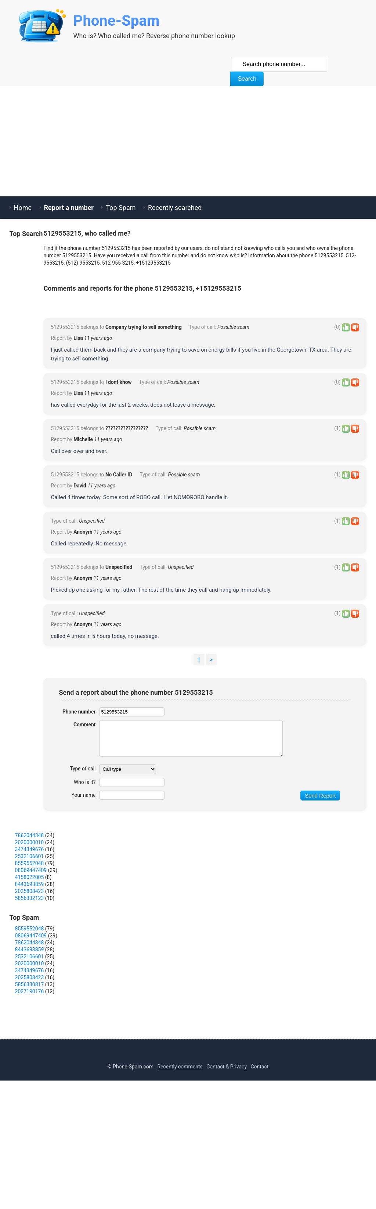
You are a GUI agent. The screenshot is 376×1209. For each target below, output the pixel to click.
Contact (259, 1174)
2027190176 (29, 1099)
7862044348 (29, 943)
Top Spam (120, 207)
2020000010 (29, 950)
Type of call (82, 876)
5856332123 (29, 1006)
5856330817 (29, 1092)
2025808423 (29, 999)
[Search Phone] (279, 64)
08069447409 (31, 978)
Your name (83, 902)
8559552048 (29, 971)
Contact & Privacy (226, 1174)
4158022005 (29, 985)
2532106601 (29, 964)
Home (23, 207)
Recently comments (179, 1174)
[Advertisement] (188, 141)
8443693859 (29, 992)
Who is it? (84, 890)
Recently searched (175, 207)
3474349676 (29, 957)
